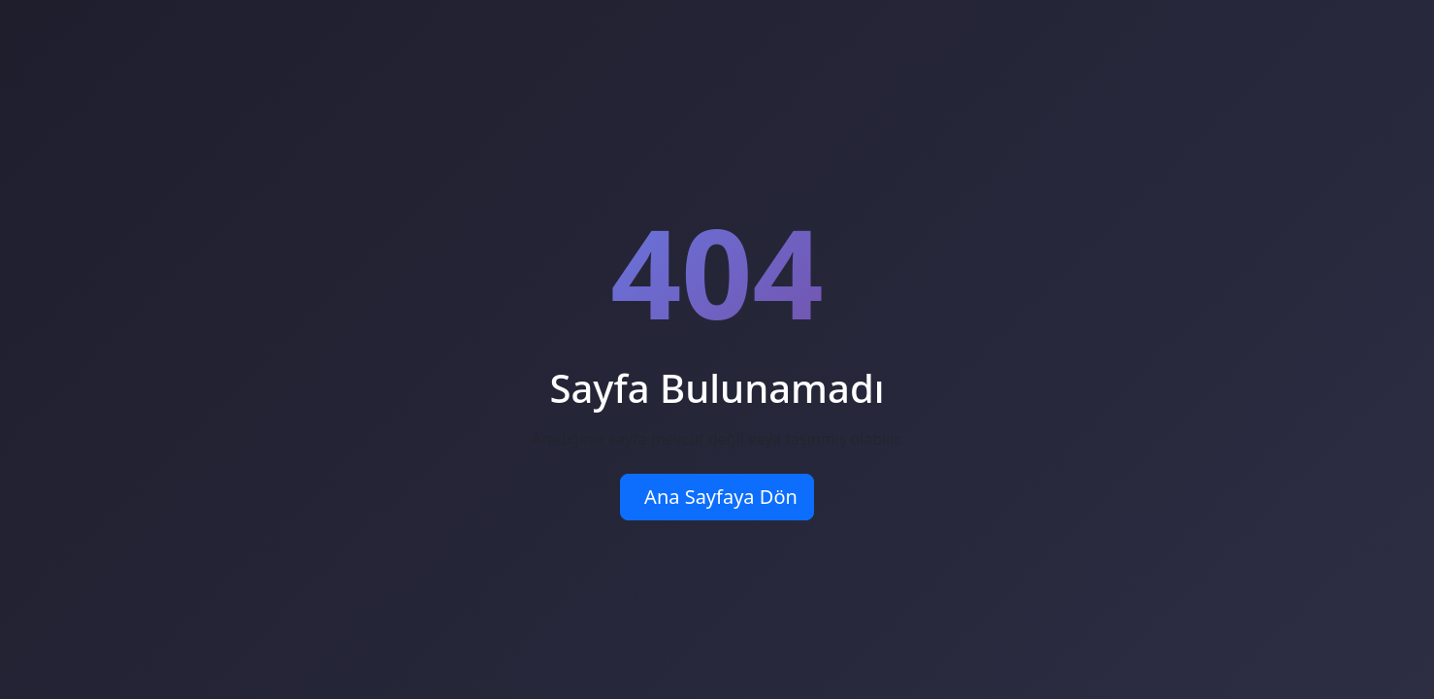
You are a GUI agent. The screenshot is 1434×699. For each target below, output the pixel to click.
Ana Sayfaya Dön (721, 496)
